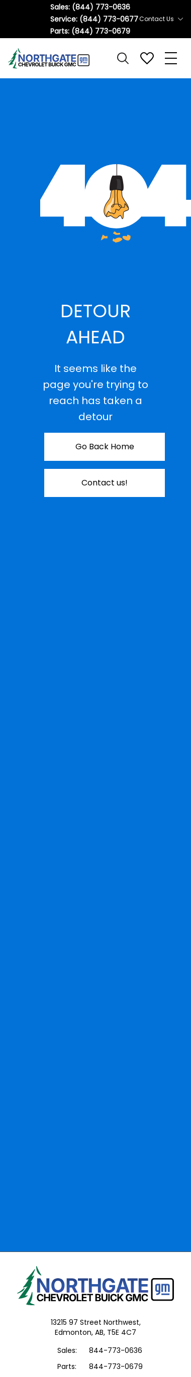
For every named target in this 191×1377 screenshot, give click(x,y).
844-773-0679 (116, 1366)
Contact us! (104, 482)
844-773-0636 (115, 1350)
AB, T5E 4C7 (115, 1332)
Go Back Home (104, 446)
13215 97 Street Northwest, (96, 1322)
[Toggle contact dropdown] (180, 19)
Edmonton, (75, 1332)
